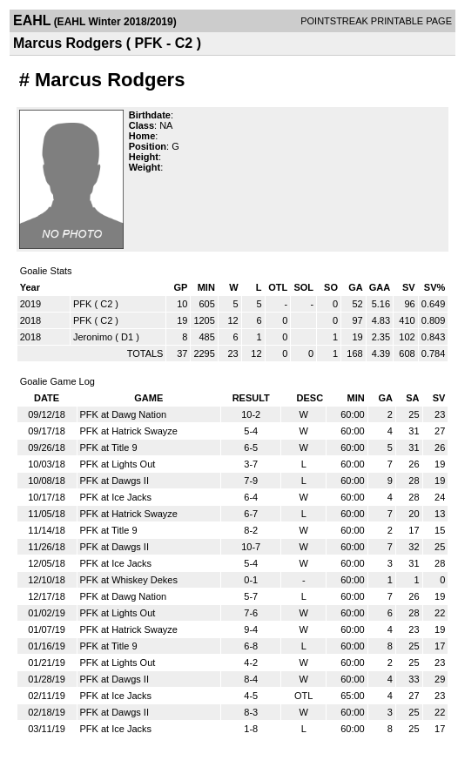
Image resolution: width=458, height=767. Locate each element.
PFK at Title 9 (109, 447)
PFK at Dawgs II (114, 480)
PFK (82, 304)
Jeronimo (92, 337)
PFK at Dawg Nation (123, 414)
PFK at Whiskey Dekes (129, 580)
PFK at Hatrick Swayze (129, 431)
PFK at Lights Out (118, 464)
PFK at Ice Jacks (116, 497)
